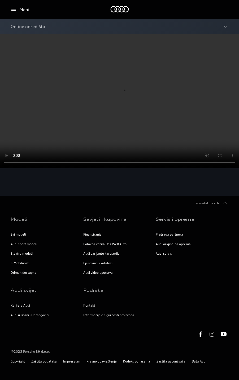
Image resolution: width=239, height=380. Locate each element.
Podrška (93, 290)
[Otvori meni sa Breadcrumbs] (119, 26)
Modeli (19, 219)
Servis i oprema (175, 219)
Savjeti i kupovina (105, 219)
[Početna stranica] (119, 9)
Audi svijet (24, 290)
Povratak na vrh (211, 203)
